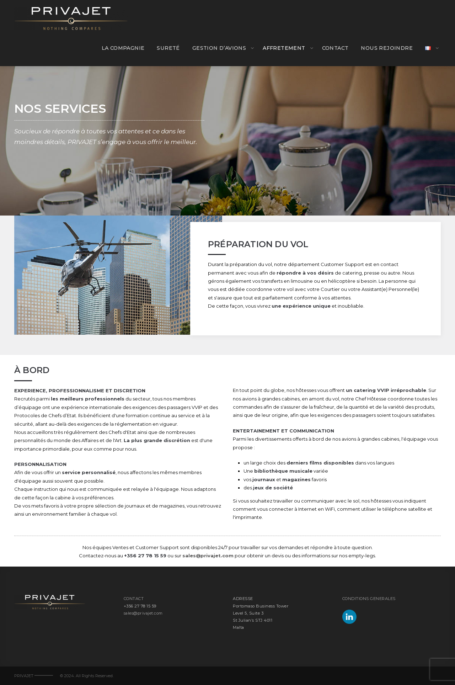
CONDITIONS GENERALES (369, 598)
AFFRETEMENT (284, 48)
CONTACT (335, 48)
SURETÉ (168, 48)
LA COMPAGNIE (123, 48)
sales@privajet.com (208, 555)
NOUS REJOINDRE (387, 48)
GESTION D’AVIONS (219, 48)
